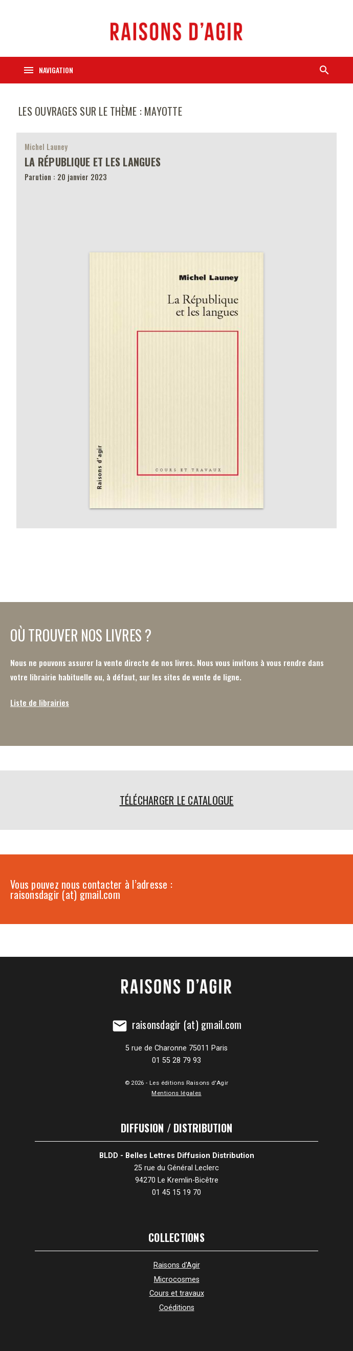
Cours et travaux (176, 1293)
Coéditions (176, 1307)
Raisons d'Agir (176, 1265)
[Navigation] (48, 70)
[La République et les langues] (176, 331)
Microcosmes (177, 1279)
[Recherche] (324, 70)
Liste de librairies (39, 702)
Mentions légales (176, 1093)
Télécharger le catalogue (177, 800)
